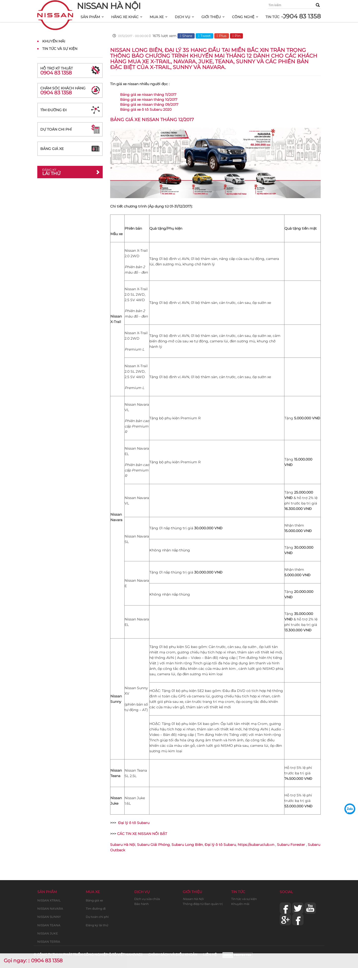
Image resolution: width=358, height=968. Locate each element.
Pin (236, 36)
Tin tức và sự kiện (244, 899)
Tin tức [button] (272, 17)
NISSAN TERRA (48, 941)
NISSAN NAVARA (50, 908)
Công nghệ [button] (243, 17)
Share (186, 36)
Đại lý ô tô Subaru (133, 823)
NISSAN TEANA (48, 925)
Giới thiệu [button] (211, 17)
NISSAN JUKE (47, 933)
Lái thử (66, 172)
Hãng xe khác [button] (124, 17)
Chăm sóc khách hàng (70, 91)
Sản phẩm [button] (90, 17)
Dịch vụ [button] (182, 17)
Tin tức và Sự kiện (59, 48)
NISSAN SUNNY (49, 917)
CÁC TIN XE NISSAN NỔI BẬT (142, 833)
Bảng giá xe (52, 148)
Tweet (204, 36)
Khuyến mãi (53, 41)
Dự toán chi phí (56, 129)
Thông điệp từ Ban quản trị (203, 904)
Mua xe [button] (157, 17)
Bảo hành (141, 904)
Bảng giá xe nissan (134, 119)
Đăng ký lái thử (97, 925)
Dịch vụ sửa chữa (147, 899)
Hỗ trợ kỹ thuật (70, 71)
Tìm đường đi (53, 110)
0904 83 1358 (301, 16)
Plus (221, 36)
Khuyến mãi (240, 904)
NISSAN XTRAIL (49, 900)
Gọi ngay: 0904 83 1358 (33, 961)
